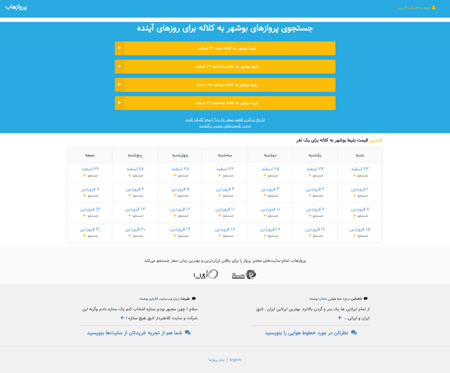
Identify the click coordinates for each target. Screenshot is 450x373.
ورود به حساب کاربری (417, 7)
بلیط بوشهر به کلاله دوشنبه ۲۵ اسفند (186, 85)
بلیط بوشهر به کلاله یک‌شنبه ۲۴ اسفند (186, 67)
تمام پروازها (217, 360)
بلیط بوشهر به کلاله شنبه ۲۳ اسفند (185, 48)
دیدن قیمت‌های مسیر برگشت (225, 125)
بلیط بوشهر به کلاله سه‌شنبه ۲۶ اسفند (186, 103)
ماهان (322, 299)
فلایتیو (153, 299)
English (235, 360)
